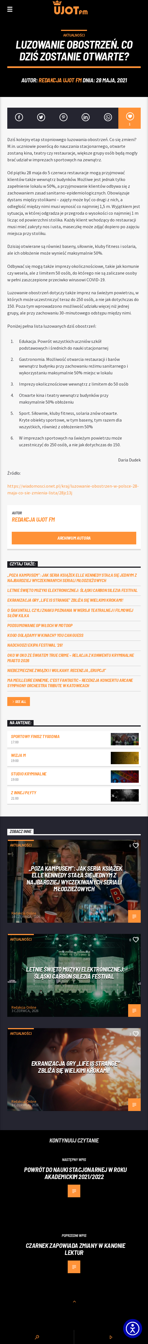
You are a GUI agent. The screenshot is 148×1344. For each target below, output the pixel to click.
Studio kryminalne (28, 773)
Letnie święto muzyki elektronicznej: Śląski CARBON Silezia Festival (72, 590)
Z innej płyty (23, 792)
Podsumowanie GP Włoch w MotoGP (39, 625)
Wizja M (18, 755)
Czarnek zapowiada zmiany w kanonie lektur (75, 1249)
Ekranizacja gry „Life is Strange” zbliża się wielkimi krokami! (65, 600)
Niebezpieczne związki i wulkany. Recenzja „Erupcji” (56, 670)
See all (18, 702)
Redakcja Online (23, 913)
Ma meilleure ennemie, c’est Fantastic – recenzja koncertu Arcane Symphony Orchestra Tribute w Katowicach (70, 682)
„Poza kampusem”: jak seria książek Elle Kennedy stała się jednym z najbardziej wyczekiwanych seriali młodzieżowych (72, 577)
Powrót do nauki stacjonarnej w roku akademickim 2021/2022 (75, 1173)
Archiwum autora (74, 537)
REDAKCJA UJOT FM (60, 79)
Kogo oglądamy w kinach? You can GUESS (45, 635)
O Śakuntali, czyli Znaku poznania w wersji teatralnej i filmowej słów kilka (70, 612)
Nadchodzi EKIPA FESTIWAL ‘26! (35, 645)
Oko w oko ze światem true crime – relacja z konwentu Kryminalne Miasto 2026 (70, 657)
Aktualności (74, 35)
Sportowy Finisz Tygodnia (35, 736)
